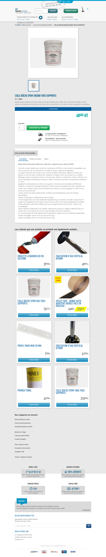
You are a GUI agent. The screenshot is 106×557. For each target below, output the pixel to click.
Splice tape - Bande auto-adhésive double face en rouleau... (69, 303)
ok (88, 526)
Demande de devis (70, 11)
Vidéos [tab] (46, 159)
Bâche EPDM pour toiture (22, 419)
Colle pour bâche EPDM (22, 435)
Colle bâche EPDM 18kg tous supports (70, 392)
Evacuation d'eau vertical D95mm (69, 257)
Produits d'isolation (20, 439)
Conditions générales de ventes (23, 537)
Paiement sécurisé (56, 139)
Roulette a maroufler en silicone (31, 257)
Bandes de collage (20, 432)
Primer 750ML (24, 390)
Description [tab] (23, 159)
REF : (16, 99)
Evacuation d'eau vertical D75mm (69, 347)
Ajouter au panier (38, 128)
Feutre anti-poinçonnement (23, 423)
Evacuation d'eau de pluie (22, 448)
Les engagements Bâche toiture (23, 534)
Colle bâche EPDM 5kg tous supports (31, 302)
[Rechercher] (46, 11)
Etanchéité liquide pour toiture (23, 426)
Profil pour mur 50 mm (29, 345)
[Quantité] (20, 127)
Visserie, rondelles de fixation (23, 457)
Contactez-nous (19, 539)
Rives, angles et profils (21, 444)
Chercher (53, 11)
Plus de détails (34, 270)
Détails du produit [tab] (35, 159)
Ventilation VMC (19, 452)
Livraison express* (56, 134)
